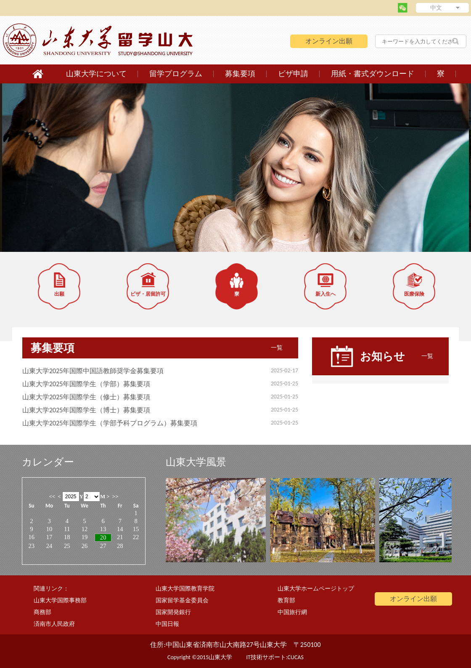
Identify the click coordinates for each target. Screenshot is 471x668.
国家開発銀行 (173, 612)
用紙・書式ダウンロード (372, 73)
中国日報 (167, 624)
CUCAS (296, 657)
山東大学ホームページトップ (316, 588)
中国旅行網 (292, 612)
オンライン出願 (328, 41)
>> (115, 496)
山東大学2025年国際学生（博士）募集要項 (86, 410)
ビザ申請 (293, 73)
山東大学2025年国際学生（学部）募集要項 (86, 384)
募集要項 (240, 73)
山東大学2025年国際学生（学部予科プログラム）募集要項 (109, 423)
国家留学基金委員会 (182, 600)
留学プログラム (175, 73)
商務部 (42, 612)
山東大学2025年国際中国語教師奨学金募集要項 (93, 371)
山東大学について (96, 73)
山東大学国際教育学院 (185, 588)
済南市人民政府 (54, 624)
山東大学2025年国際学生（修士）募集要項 (86, 397)
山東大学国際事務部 (60, 600)
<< (52, 496)
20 (103, 537)
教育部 (286, 600)
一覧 (277, 347)
